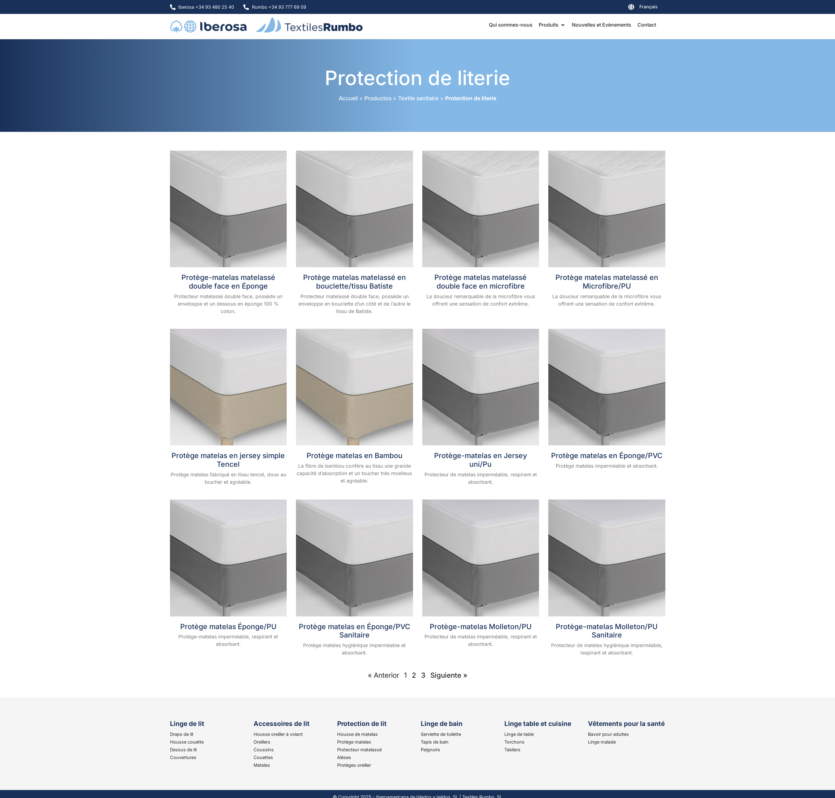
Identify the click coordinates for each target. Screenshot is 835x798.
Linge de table (519, 734)
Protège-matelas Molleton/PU (481, 626)
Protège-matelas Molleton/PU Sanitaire (607, 631)
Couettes (263, 757)
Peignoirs (430, 749)
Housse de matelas (357, 734)
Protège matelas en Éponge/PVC (607, 455)
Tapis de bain (435, 741)
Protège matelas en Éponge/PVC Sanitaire (354, 631)
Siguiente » (449, 675)
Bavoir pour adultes (608, 734)
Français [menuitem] (648, 6)
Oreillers (262, 741)
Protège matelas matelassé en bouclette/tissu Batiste (354, 281)
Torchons (514, 741)
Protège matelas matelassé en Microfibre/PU (606, 281)
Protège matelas (354, 741)
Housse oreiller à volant (278, 734)
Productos (377, 98)
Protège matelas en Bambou (354, 455)
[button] (552, 25)
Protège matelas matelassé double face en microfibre (480, 281)
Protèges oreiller (354, 765)
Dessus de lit (183, 749)
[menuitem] (627, 8)
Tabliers (512, 749)
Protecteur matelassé (359, 749)
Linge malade (602, 741)
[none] (627, 8)
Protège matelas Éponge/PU (228, 626)
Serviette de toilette (441, 734)
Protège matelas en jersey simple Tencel (228, 460)
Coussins (264, 749)
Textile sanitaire (418, 98)
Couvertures (183, 757)
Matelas (262, 765)
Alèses (344, 757)
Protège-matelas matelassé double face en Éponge (228, 281)
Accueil (348, 98)
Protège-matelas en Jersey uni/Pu (480, 460)
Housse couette (187, 741)
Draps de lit (182, 734)
